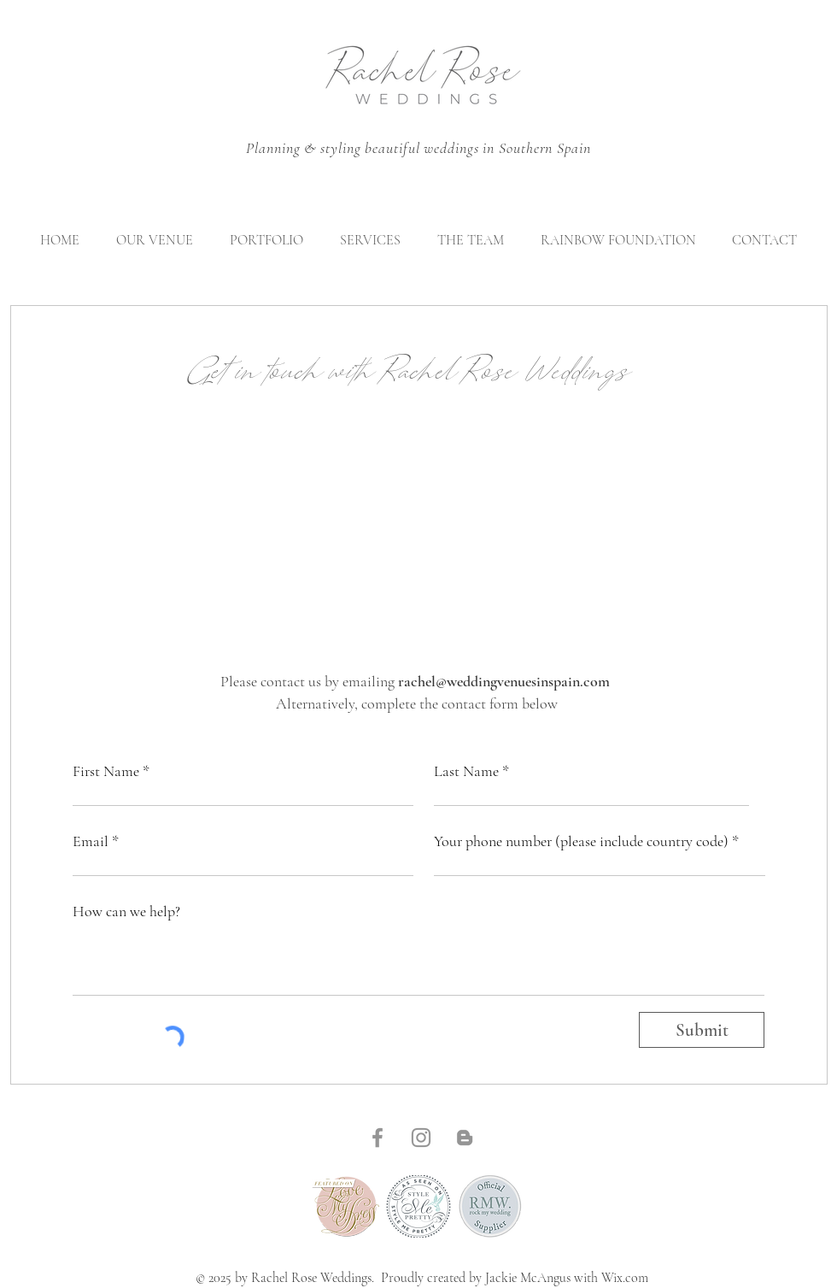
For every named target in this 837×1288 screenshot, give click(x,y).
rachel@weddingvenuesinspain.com (504, 681)
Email (90, 841)
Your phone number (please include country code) (581, 841)
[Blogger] (464, 1137)
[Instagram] (421, 1137)
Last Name (466, 771)
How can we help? (126, 911)
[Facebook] (377, 1137)
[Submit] (701, 1030)
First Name (106, 771)
